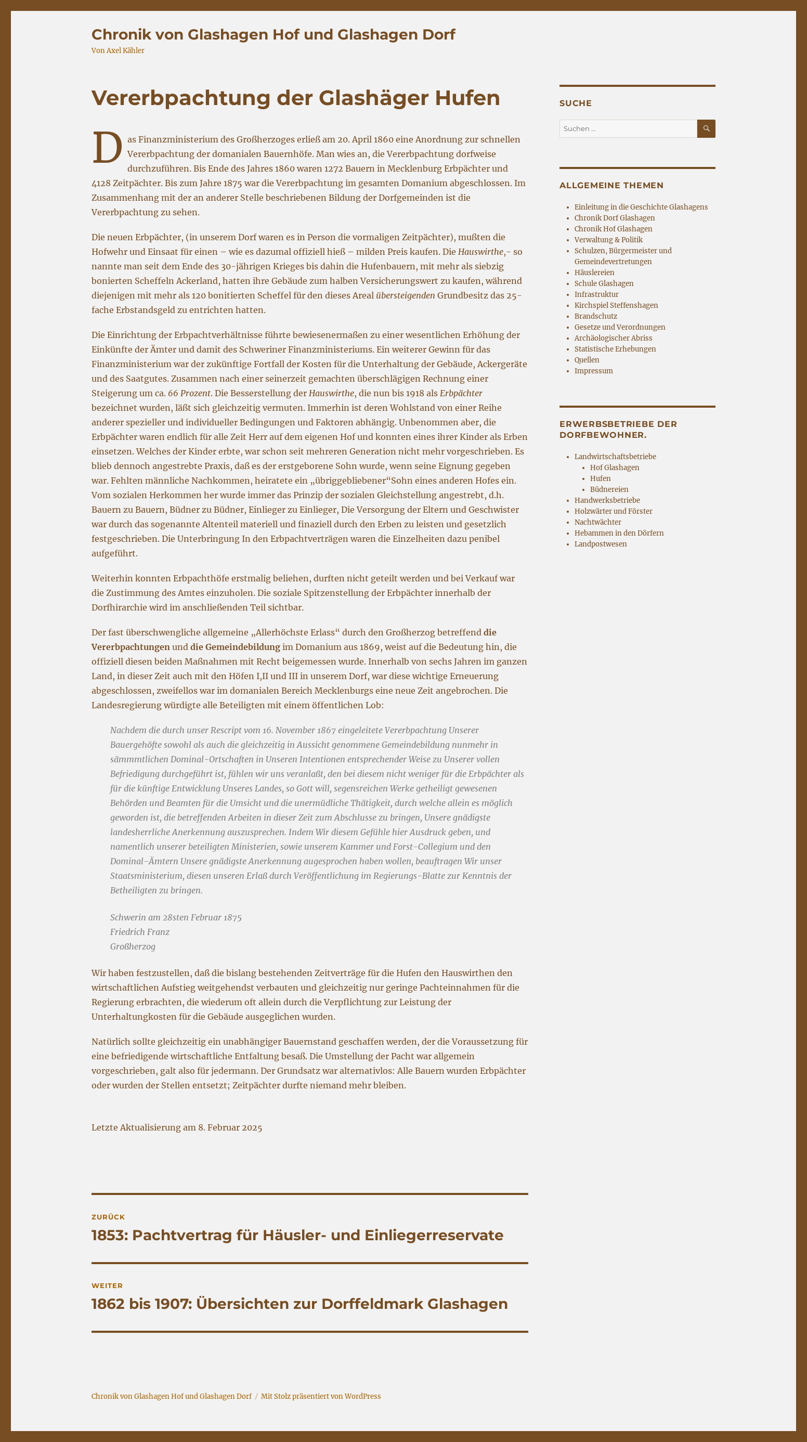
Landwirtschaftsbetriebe (615, 456)
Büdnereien (609, 489)
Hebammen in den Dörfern (619, 533)
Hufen (600, 478)
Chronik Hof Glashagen (614, 229)
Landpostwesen (601, 544)
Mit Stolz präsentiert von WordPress (321, 1396)
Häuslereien (595, 272)
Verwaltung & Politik (609, 240)
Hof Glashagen (615, 467)
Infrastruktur (597, 294)
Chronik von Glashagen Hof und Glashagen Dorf (273, 34)
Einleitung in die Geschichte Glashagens (641, 207)
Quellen (587, 360)
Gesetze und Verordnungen (620, 327)
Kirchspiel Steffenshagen (616, 305)
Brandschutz (596, 316)
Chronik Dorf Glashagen (615, 218)
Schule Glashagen (604, 283)
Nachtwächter (598, 522)
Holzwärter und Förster (614, 511)
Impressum (594, 371)
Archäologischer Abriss (614, 338)
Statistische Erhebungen (615, 349)
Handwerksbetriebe (607, 500)
